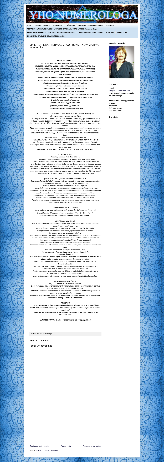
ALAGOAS (110, 25)
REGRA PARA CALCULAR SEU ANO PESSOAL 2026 (46, 36)
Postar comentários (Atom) (47, 450)
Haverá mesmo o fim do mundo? (91, 32)
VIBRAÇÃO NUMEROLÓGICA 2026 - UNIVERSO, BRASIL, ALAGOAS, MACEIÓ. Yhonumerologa (61, 29)
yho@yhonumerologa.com (119, 91)
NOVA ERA (110, 32)
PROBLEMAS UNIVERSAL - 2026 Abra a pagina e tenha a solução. (51, 32)
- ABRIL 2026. (122, 32)
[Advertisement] (65, 423)
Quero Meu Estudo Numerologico (90, 25)
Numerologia (57, 25)
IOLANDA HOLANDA (42, 25)
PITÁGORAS (70, 25)
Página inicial (66, 446)
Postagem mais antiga (92, 446)
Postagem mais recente (39, 446)
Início (29, 25)
